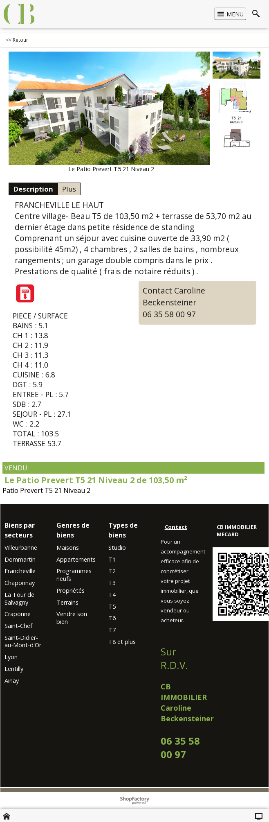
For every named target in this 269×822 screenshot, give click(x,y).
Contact (176, 526)
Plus (69, 189)
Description (33, 189)
